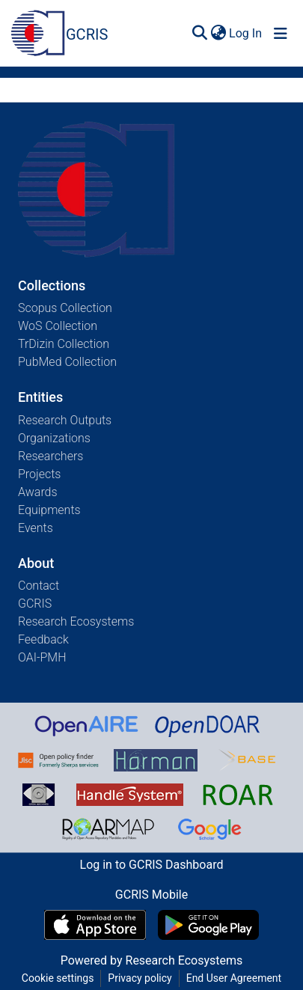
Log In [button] (246, 33)
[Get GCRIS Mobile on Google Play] (208, 925)
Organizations (54, 438)
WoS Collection (57, 326)
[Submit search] (199, 34)
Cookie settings (58, 978)
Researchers (50, 456)
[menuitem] (218, 34)
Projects (39, 474)
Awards (38, 492)
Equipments (49, 510)
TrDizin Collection (63, 344)
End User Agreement (233, 978)
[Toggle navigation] (280, 33)
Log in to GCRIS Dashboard (152, 865)
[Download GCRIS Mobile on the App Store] (94, 925)
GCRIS (35, 603)
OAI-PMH (42, 657)
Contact (38, 585)
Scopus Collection (65, 308)
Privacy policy (139, 978)
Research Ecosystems (76, 621)
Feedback (43, 639)
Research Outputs (64, 420)
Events (35, 528)
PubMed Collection (67, 362)
